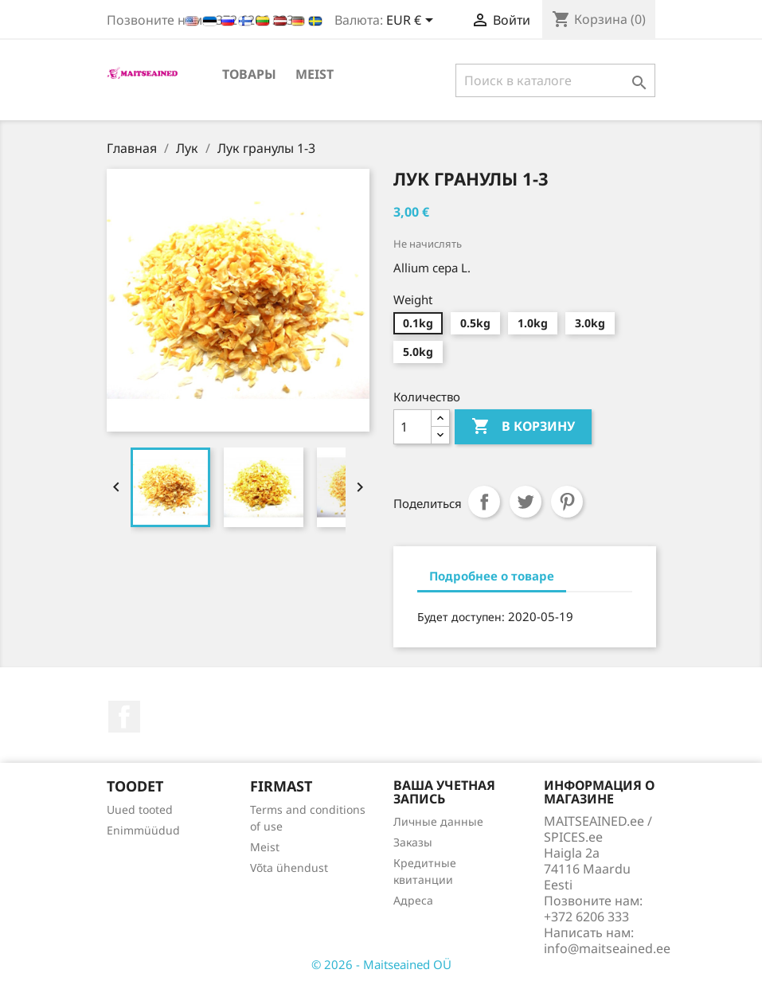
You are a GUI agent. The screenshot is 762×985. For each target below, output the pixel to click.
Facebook (124, 717)
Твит (525, 502)
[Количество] (412, 426)
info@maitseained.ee (607, 948)
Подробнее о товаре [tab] (491, 576)
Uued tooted (140, 809)
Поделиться (484, 502)
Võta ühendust (289, 867)
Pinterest (567, 502)
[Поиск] (555, 80)
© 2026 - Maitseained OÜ (381, 964)
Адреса (413, 900)
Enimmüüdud (143, 830)
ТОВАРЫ (249, 74)
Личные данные (438, 821)
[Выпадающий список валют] (412, 21)
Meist (314, 74)
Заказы (412, 842)
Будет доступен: (461, 616)
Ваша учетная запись (444, 792)
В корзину (523, 426)
